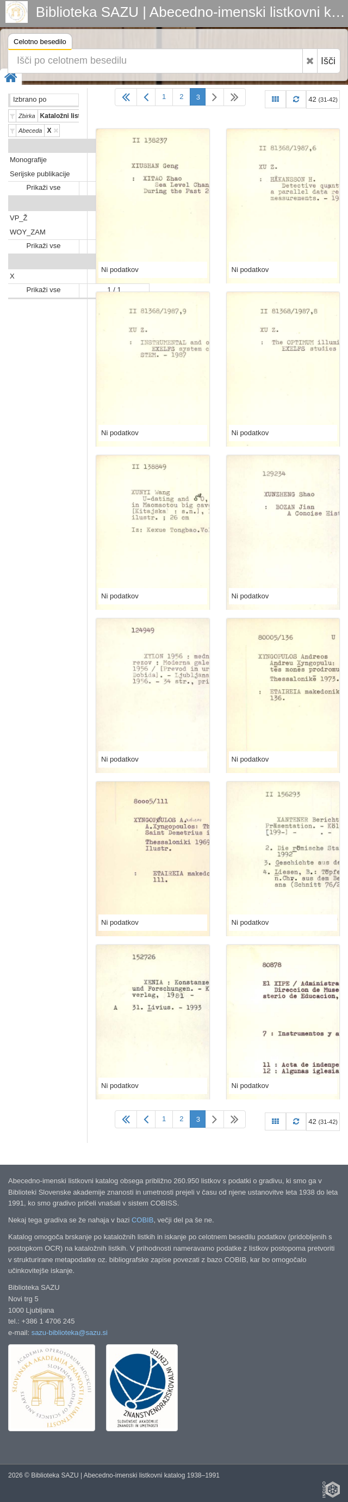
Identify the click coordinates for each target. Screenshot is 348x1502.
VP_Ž (19, 218)
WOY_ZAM (28, 232)
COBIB (142, 1220)
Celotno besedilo (40, 43)
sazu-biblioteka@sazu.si (70, 1332)
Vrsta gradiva (125, 145)
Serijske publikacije (40, 174)
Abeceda (133, 262)
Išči (328, 60)
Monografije (28, 160)
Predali (136, 204)
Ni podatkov (120, 269)
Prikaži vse (44, 187)
